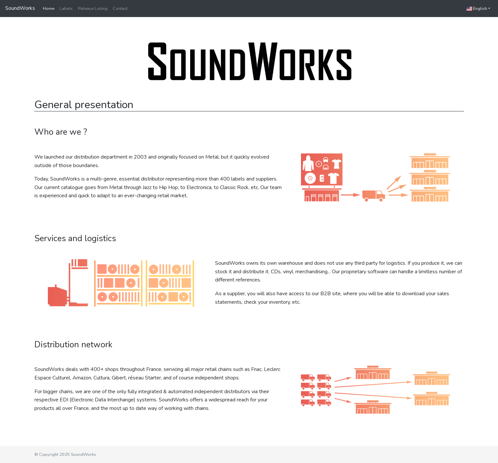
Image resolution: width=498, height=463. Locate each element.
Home (48, 8)
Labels (66, 8)
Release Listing (93, 8)
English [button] (477, 8)
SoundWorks (20, 8)
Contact (120, 8)
